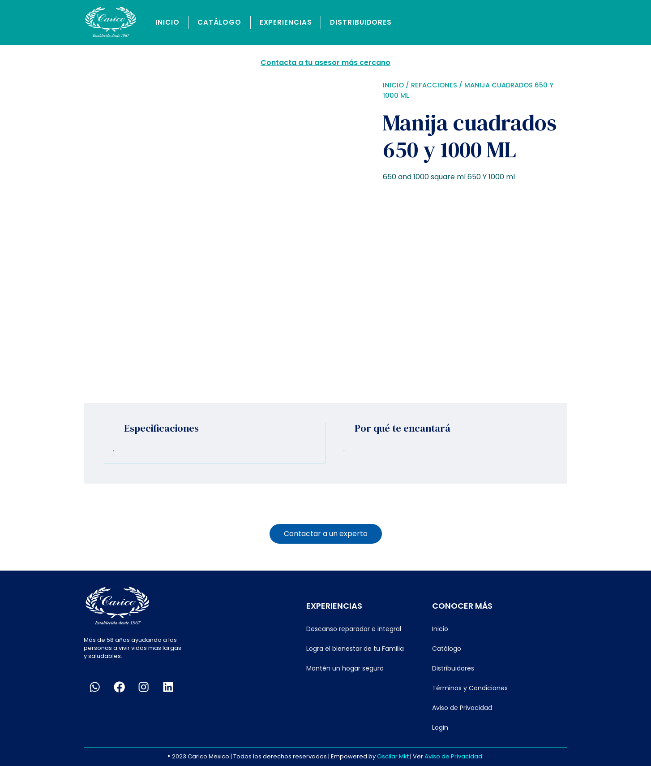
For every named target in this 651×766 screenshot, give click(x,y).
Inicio (167, 22)
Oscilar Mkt (393, 756)
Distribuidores (361, 22)
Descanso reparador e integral (353, 628)
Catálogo (219, 22)
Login (440, 727)
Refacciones (434, 85)
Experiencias (286, 22)
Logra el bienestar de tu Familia (355, 648)
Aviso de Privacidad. (454, 756)
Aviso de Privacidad (462, 707)
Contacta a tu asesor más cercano (325, 62)
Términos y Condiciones (470, 687)
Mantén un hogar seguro (345, 667)
